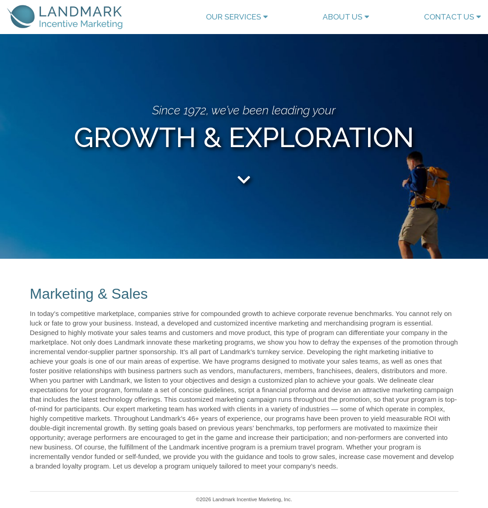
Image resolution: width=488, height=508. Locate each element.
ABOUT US (346, 16)
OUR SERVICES (237, 16)
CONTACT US (452, 16)
